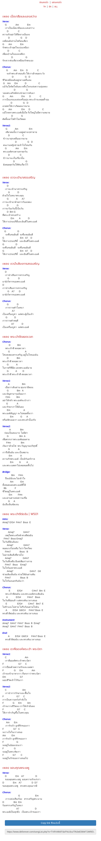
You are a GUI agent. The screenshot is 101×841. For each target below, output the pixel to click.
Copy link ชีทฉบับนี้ (50, 823)
